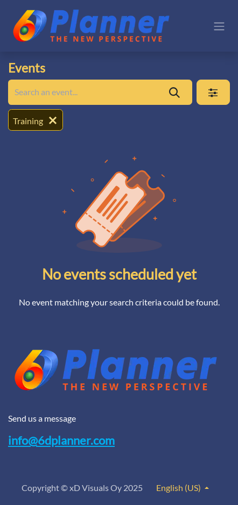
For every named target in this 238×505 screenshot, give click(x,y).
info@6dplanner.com (61, 440)
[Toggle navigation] (219, 26)
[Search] (174, 92)
